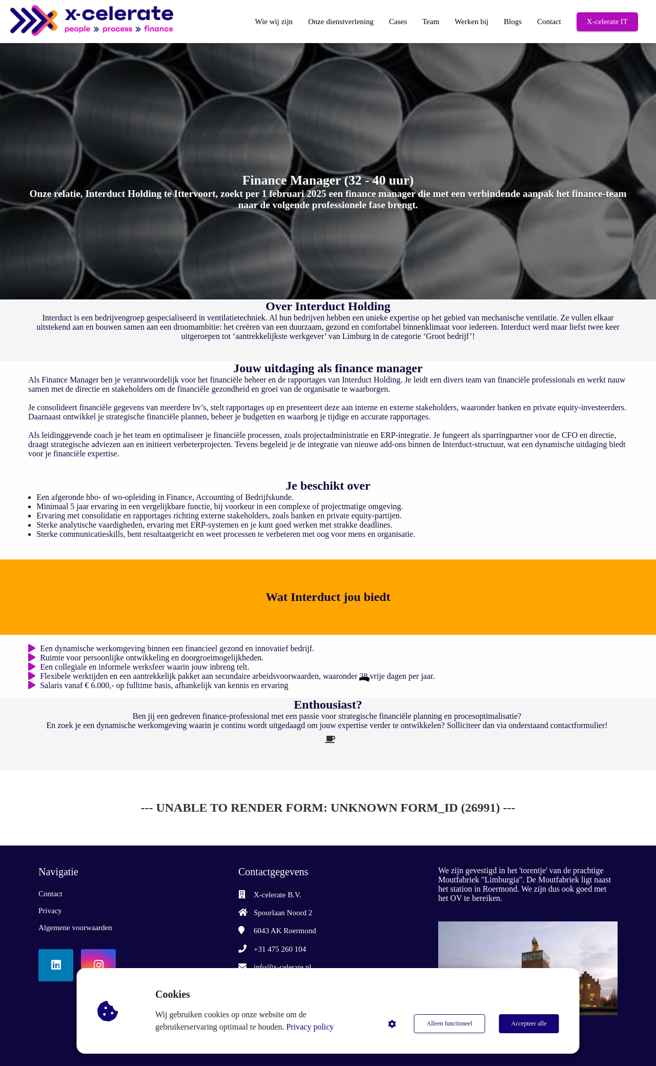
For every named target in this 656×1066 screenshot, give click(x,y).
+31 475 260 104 (280, 949)
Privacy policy (310, 1026)
